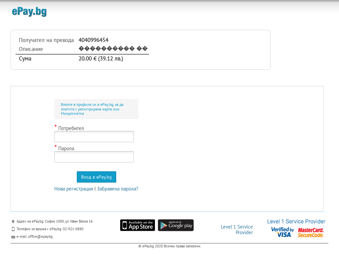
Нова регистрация (73, 188)
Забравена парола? (117, 188)
